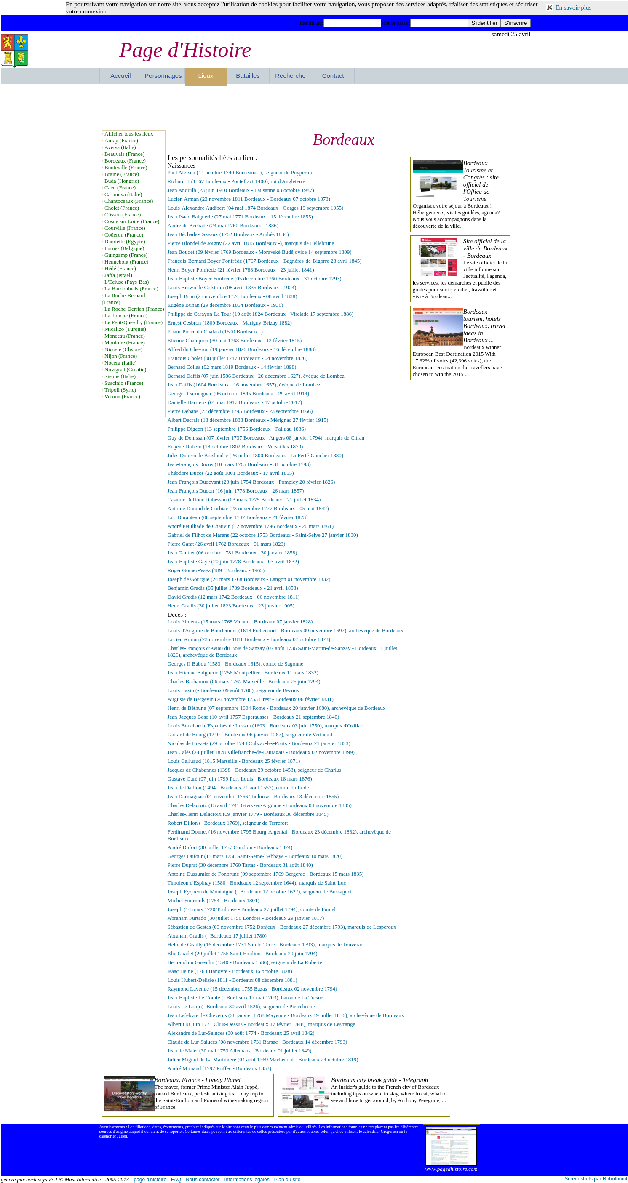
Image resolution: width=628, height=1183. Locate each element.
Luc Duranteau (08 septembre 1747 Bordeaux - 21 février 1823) (238, 517)
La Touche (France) (125, 315)
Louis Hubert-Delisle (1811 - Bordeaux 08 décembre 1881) (232, 980)
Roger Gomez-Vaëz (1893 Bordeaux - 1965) (216, 570)
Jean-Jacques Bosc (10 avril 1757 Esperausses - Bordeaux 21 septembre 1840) (253, 717)
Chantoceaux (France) (128, 201)
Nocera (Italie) (120, 363)
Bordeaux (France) (125, 160)
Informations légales (246, 1180)
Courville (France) (124, 228)
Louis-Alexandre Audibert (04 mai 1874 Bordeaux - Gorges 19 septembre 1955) (256, 208)
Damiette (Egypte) (124, 241)
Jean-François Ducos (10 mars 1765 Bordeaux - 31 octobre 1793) (239, 464)
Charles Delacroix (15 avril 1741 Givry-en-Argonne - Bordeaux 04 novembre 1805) (260, 805)
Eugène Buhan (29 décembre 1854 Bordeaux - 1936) (225, 305)
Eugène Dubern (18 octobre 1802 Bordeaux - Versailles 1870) (235, 446)
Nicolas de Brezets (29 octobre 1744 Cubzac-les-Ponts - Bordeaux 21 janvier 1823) (259, 743)
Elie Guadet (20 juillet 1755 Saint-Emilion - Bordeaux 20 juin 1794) (243, 953)
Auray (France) (121, 140)
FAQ (176, 1180)
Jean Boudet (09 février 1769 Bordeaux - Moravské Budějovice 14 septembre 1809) (260, 252)
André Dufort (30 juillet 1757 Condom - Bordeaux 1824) (230, 847)
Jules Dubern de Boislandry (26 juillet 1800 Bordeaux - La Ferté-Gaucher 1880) (256, 455)
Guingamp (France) (125, 255)
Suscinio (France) (123, 383)
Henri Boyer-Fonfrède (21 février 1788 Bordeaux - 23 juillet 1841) (241, 269)
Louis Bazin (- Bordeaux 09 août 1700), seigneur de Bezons (233, 690)
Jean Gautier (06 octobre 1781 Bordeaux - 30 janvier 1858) (232, 552)
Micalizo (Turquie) (125, 329)
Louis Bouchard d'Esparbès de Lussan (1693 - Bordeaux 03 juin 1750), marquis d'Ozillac (265, 725)
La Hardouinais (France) (131, 288)
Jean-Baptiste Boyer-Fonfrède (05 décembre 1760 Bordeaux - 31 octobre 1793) (255, 278)
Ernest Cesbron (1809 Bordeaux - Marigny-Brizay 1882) (230, 323)
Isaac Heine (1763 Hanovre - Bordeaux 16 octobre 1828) (230, 971)
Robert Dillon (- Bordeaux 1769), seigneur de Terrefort (228, 823)
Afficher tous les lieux (128, 134)
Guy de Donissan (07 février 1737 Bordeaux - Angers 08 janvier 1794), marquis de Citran (266, 437)
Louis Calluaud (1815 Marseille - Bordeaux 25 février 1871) (234, 761)
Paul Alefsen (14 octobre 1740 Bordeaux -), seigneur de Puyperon (240, 172)
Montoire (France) (124, 342)
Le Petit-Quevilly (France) (133, 322)
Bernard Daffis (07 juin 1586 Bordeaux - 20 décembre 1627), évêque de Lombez (256, 376)
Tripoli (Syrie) (120, 389)
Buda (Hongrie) (121, 181)
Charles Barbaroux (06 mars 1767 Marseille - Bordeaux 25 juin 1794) (244, 681)
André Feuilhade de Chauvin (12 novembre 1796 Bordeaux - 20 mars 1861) (251, 526)
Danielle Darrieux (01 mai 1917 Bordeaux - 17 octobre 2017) (235, 402)
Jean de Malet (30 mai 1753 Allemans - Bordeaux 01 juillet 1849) (240, 1050)
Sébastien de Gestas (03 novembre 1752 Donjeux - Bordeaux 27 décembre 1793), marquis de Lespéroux (282, 927)
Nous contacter (203, 1180)
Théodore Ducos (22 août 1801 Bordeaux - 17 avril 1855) (231, 473)
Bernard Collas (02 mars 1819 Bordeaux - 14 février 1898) (232, 367)
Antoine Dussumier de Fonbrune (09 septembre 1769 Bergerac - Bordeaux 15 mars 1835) (266, 874)
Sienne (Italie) (120, 376)
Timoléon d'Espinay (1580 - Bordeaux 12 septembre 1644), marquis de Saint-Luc (257, 882)
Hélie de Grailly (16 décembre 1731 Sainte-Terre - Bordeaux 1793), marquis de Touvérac (265, 944)
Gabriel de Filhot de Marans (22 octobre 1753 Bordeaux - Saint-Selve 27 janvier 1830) (263, 535)
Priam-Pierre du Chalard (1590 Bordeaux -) (215, 331)
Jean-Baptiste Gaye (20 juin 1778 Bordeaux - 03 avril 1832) (233, 561)
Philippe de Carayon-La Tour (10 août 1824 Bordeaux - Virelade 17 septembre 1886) (261, 314)
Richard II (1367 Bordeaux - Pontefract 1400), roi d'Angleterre (236, 181)
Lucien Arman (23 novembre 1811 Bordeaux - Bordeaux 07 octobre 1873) (249, 199)
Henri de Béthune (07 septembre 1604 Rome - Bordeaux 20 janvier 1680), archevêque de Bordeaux (277, 708)
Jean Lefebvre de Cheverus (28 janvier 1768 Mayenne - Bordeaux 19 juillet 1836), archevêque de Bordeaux (286, 1015)
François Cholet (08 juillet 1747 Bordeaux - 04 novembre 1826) (238, 358)
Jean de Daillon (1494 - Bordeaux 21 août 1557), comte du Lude (238, 787)
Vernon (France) (122, 396)
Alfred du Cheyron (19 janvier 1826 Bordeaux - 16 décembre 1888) (242, 349)
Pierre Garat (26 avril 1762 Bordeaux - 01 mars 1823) (227, 544)
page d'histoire (150, 1180)
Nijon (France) (120, 356)
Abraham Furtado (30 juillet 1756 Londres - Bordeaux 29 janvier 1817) (246, 918)
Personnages (163, 75)
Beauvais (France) (124, 154)
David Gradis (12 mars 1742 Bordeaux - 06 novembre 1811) (234, 597)
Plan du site (287, 1180)
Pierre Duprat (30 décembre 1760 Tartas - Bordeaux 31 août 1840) (240, 865)
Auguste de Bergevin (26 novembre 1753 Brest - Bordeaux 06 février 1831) (251, 699)
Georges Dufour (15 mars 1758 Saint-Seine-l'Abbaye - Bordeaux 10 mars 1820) (255, 856)
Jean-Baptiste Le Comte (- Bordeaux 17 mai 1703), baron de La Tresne (245, 997)
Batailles (248, 75)
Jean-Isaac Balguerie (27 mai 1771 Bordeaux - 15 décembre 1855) (240, 216)
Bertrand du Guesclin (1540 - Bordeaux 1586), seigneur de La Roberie (245, 962)
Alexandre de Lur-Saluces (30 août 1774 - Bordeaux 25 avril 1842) (241, 1033)
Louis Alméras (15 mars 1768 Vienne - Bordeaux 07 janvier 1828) (240, 621)
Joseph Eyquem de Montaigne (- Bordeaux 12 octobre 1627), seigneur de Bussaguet (260, 891)
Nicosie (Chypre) (123, 349)
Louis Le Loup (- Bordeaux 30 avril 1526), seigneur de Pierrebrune (241, 1006)
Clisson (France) (122, 214)
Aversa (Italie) (120, 147)
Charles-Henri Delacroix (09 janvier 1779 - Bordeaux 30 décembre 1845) (248, 814)
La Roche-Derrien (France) (134, 309)
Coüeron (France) (123, 235)
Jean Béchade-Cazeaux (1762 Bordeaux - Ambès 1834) (228, 234)
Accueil (120, 75)
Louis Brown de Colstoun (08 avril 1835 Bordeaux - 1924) (232, 287)
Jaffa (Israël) (118, 275)
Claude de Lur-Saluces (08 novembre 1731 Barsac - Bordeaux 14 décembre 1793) (257, 1042)
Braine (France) (121, 174)
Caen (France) (120, 187)
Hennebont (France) (126, 261)
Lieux (206, 75)
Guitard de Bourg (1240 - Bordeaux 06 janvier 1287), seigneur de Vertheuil (250, 734)
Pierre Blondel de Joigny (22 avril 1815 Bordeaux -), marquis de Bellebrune (251, 243)
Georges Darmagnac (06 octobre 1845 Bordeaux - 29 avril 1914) (239, 393)
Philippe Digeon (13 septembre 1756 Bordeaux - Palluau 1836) (237, 429)
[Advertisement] (315, 107)
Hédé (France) (120, 268)
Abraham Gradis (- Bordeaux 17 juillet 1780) (217, 936)
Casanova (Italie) (123, 194)
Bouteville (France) (125, 167)
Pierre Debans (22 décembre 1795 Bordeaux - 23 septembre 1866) (240, 411)
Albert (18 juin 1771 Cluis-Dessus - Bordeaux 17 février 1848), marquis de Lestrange (261, 1024)
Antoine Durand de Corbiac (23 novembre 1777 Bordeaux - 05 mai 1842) (248, 508)
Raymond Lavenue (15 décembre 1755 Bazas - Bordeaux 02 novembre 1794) (252, 989)
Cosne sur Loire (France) (131, 221)
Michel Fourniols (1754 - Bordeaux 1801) (213, 900)
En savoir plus (573, 7)
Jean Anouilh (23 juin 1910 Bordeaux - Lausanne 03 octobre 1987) (241, 190)
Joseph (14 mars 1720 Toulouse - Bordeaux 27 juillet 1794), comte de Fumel (252, 909)
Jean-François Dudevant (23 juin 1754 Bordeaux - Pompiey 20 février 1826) (251, 482)
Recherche (290, 75)
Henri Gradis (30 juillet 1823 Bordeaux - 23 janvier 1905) (231, 605)
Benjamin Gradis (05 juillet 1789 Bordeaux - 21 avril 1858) (233, 588)
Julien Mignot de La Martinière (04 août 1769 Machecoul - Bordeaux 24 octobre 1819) (263, 1059)
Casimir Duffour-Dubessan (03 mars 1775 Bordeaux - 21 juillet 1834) (244, 499)
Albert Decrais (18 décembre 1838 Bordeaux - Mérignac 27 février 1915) (248, 420)
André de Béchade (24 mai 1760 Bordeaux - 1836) (223, 225)
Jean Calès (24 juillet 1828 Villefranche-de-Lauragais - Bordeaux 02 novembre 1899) (261, 752)
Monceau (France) (124, 336)
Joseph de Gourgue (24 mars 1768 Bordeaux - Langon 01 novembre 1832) (249, 579)
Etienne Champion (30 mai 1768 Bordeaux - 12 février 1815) (235, 340)
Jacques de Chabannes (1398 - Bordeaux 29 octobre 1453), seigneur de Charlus (255, 770)
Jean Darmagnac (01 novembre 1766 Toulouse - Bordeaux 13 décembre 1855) (253, 796)
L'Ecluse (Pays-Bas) (126, 282)
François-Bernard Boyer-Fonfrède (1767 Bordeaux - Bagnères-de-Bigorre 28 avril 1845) (265, 261)
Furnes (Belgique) (124, 248)
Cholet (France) (121, 208)
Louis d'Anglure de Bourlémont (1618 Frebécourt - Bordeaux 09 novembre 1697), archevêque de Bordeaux (286, 630)
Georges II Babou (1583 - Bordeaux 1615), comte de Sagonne (236, 664)
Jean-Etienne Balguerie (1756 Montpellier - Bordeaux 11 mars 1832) (243, 672)
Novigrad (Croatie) (125, 369)
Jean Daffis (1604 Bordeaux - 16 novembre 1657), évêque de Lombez (244, 384)
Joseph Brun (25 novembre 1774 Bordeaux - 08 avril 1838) (232, 296)
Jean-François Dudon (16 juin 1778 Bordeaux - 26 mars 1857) (236, 491)
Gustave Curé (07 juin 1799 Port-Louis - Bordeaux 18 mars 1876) (240, 778)
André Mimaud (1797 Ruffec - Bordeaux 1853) (220, 1068)
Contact (333, 75)
